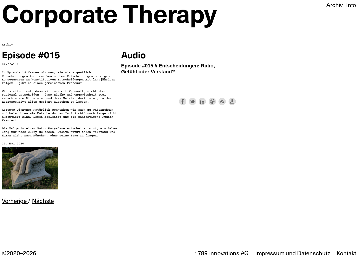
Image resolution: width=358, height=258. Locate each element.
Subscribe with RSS (222, 101)
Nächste (43, 200)
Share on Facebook (182, 101)
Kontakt (346, 252)
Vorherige (15, 200)
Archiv (7, 45)
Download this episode (232, 101)
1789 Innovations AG (221, 252)
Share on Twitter (192, 101)
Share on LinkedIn (202, 101)
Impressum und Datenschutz (292, 252)
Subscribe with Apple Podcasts (212, 101)
